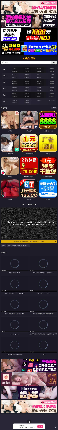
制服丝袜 (14, 84)
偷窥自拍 (14, 87)
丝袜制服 (27, 77)
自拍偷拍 (27, 74)
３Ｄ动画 (52, 74)
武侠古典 (52, 93)
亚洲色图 (27, 87)
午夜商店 (27, 100)
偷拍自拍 (27, 81)
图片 (4, 88)
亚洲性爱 (14, 81)
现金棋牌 (39, 71)
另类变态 (52, 84)
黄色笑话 (39, 96)
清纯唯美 (27, 90)
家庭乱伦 (27, 93)
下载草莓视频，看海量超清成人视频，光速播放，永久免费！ (35, 241)
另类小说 (27, 96)
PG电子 (14, 68)
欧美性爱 (52, 81)
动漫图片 (52, 87)
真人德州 (27, 68)
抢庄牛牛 (52, 71)
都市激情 (14, 93)
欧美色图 (39, 87)
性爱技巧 (52, 96)
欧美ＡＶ (39, 74)
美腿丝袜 (14, 90)
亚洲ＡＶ (14, 74)
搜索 (54, 62)
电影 (4, 82)
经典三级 (27, 84)
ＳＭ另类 (52, 77)
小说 (4, 95)
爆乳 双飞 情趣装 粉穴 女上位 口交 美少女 (18, 246)
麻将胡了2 (14, 71)
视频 (4, 76)
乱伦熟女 (39, 84)
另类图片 (52, 90)
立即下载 (40, 426)
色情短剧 (27, 103)
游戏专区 (52, 68)
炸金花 (27, 71)
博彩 (4, 69)
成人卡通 (39, 81)
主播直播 (39, 77)
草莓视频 (39, 100)
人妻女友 (39, 93)
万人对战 (39, 68)
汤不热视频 (52, 100)
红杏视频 (14, 103)
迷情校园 (14, 96)
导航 (4, 101)
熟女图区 (39, 90)
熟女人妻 (14, 77)
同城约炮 (14, 100)
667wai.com (29, 58)
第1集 (3, 246)
